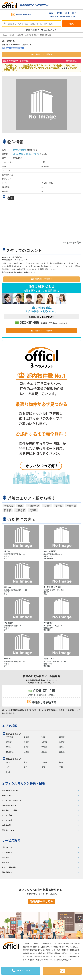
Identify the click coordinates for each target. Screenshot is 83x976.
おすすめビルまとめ (10, 790)
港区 (43, 737)
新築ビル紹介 (7, 795)
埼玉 (43, 767)
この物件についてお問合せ (41, 54)
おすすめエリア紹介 (10, 810)
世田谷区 (9, 751)
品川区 (26, 742)
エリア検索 (9, 725)
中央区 (26, 737)
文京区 (9, 747)
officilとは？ (7, 847)
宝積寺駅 (20, 510)
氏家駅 (33, 510)
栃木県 (16, 149)
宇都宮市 (23, 149)
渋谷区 (9, 742)
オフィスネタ (7, 820)
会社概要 (5, 857)
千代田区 (9, 737)
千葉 (61, 767)
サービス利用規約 (9, 867)
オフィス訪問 (7, 815)
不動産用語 (6, 825)
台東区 (62, 742)
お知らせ (5, 862)
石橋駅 (47, 505)
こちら (64, 67)
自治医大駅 (33, 505)
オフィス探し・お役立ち (11, 800)
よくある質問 (7, 852)
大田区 (44, 742)
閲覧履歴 (32, 29)
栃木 (20, 505)
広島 (8, 767)
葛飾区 (62, 751)
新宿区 (62, 737)
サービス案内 (11, 840)
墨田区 (44, 751)
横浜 (25, 767)
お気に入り (49, 29)
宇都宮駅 (35, 153)
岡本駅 (7, 510)
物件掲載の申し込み (41, 901)
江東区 (26, 751)
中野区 (44, 747)
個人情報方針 (7, 872)
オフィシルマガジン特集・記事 (23, 783)
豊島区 (26, 747)
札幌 (8, 772)
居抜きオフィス (8, 830)
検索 (71, 23)
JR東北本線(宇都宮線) (22, 153)
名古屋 (44, 762)
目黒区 (62, 747)
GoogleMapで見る (72, 242)
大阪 (25, 762)
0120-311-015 (29, 322)
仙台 (25, 772)
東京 (8, 762)
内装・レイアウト (9, 805)
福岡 (61, 762)
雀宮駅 (58, 505)
